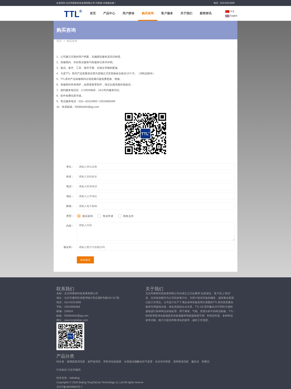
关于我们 (186, 13)
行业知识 (61, 369)
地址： (70, 196)
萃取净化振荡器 (112, 361)
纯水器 (60, 361)
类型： (70, 215)
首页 (93, 13)
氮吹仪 (195, 361)
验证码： (69, 247)
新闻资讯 (206, 13)
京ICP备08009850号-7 (69, 386)
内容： (70, 225)
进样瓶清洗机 (181, 361)
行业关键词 (74, 369)
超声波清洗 (94, 361)
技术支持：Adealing (68, 377)
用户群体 (128, 13)
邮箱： (70, 206)
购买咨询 (148, 13)
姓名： (70, 176)
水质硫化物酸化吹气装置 (138, 361)
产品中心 (109, 13)
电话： (70, 186)
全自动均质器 (163, 361)
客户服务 (167, 13)
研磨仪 (206, 361)
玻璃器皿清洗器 (76, 361)
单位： (70, 166)
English (231, 15)
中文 (230, 11)
